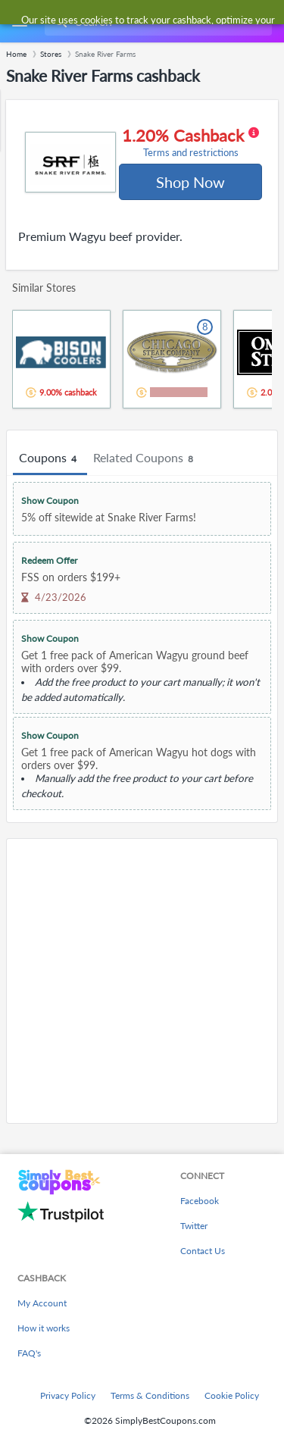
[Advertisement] (142, 981)
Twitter (194, 1225)
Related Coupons (145, 458)
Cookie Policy (231, 1395)
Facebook (199, 1200)
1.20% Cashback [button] (190, 142)
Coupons (50, 458)
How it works (43, 1328)
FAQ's (29, 1353)
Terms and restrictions (191, 153)
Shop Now (190, 182)
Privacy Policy (67, 1395)
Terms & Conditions (150, 1395)
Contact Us (202, 1250)
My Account (42, 1303)
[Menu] (19, 21)
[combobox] (157, 21)
